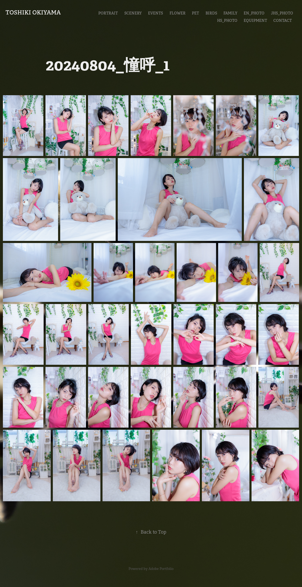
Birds (211, 13)
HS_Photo (227, 20)
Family (230, 13)
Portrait (108, 13)
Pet (195, 13)
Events (155, 13)
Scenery (133, 13)
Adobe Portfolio (161, 568)
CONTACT (282, 20)
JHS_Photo (282, 13)
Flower (178, 13)
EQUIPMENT (255, 20)
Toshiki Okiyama (33, 12)
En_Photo (254, 13)
